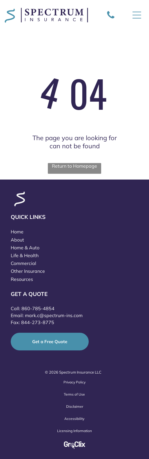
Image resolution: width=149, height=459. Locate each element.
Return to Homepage (74, 166)
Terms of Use (74, 394)
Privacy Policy (74, 382)
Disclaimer (74, 406)
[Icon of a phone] (110, 18)
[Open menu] (136, 15)
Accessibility (74, 418)
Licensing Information (74, 431)
